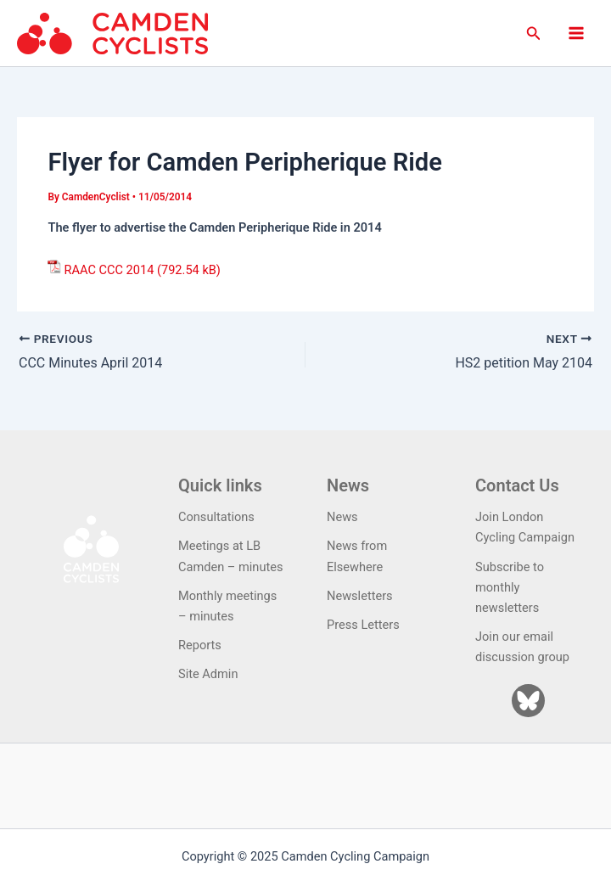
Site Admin (208, 674)
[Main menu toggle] (576, 33)
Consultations (216, 517)
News (342, 517)
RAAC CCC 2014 (109, 270)
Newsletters (360, 595)
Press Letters (363, 624)
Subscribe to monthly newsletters (509, 587)
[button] (533, 33)
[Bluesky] (528, 700)
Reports (199, 645)
